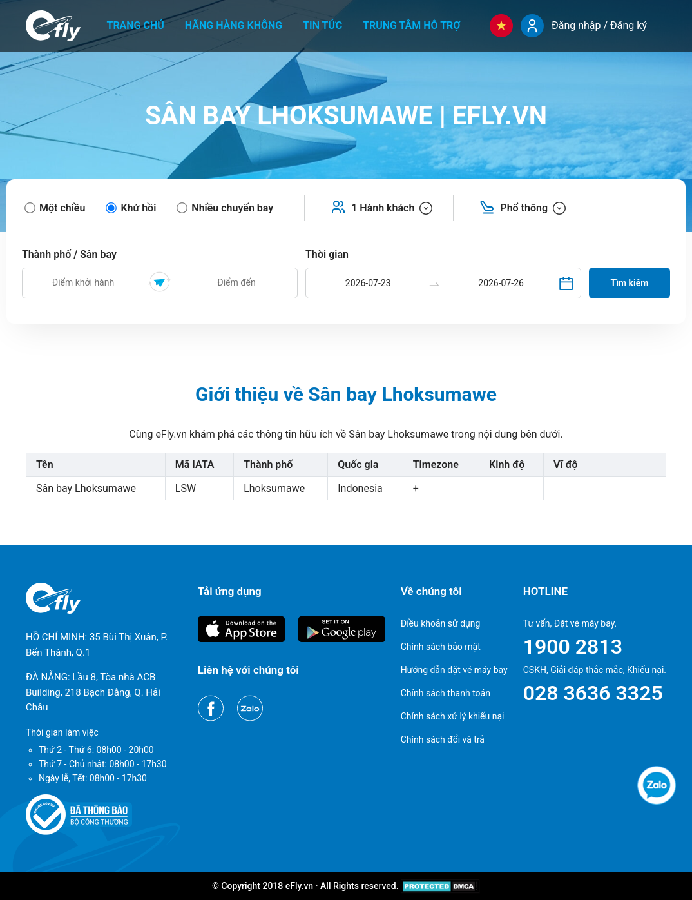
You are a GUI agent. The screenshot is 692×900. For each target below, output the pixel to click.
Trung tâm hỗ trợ (411, 25)
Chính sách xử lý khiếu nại (453, 716)
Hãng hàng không (233, 25)
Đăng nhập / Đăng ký (599, 25)
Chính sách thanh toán (445, 693)
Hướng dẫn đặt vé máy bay (454, 670)
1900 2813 (572, 646)
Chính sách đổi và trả (443, 739)
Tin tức (322, 25)
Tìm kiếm (630, 283)
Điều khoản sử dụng (441, 623)
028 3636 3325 (593, 693)
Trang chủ (135, 25)
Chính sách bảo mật (441, 646)
